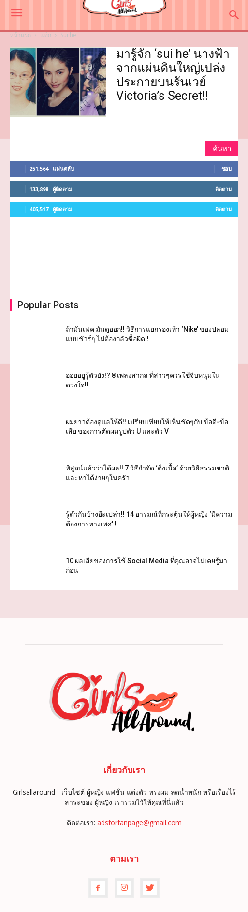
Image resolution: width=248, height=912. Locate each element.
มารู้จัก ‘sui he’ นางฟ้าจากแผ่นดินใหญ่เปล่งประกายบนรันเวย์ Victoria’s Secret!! (173, 75)
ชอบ (226, 168)
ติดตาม (223, 189)
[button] (234, 15)
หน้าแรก (20, 35)
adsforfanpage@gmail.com (139, 822)
